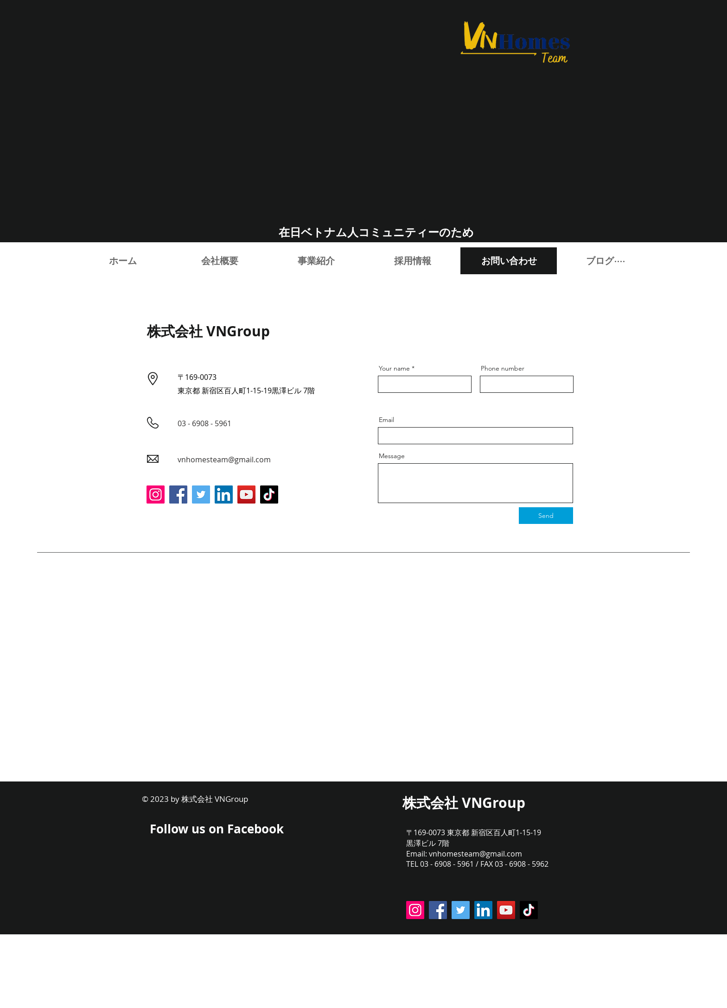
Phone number (502, 368)
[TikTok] (269, 494)
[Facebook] (178, 494)
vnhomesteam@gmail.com (224, 459)
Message (392, 456)
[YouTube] (246, 494)
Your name (394, 368)
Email (386, 419)
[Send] (546, 515)
